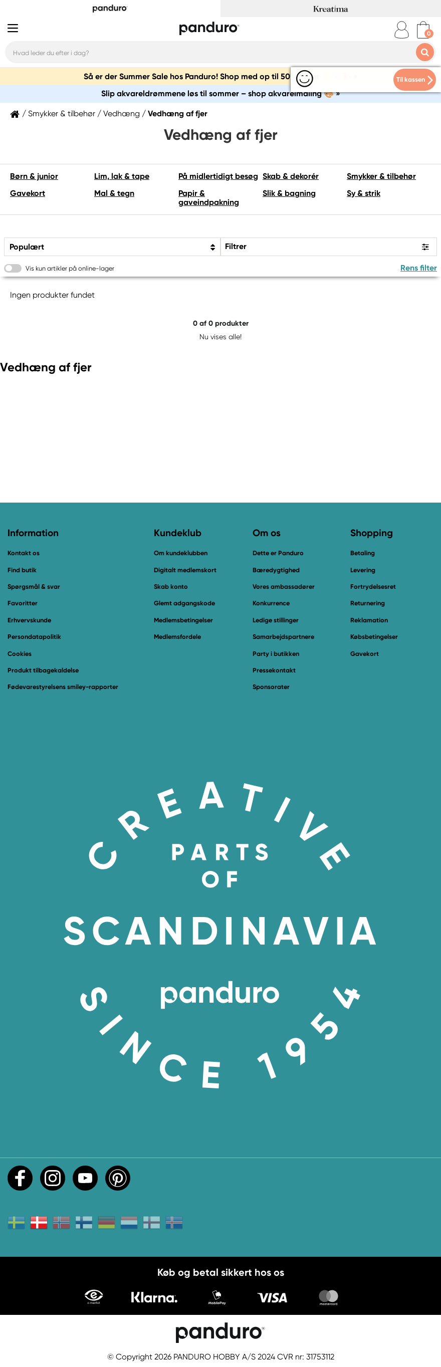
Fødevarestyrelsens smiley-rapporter (63, 687)
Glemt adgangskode (184, 603)
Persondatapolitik (34, 636)
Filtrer (236, 246)
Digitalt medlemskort (185, 570)
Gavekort (27, 193)
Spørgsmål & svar (34, 586)
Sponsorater (271, 687)
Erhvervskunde (29, 620)
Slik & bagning (289, 193)
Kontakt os (24, 553)
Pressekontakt (274, 670)
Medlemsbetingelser (183, 620)
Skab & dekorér (291, 176)
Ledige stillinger (276, 620)
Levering (362, 570)
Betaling (362, 553)
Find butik (22, 570)
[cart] (423, 30)
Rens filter (418, 268)
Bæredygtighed (276, 570)
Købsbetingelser (374, 636)
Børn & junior (34, 176)
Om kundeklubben (180, 553)
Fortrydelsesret (373, 586)
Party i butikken (276, 653)
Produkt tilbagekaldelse (43, 670)
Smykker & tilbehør (61, 113)
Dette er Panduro (278, 553)
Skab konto (171, 586)
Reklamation (369, 620)
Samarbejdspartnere (283, 636)
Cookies (20, 653)
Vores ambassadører (284, 586)
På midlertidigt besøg (218, 176)
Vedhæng (121, 113)
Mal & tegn (114, 193)
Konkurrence (271, 603)
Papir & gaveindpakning (208, 197)
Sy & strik (363, 193)
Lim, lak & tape (121, 176)
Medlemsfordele (177, 636)
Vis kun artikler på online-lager (70, 268)
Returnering (367, 603)
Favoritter (23, 603)
